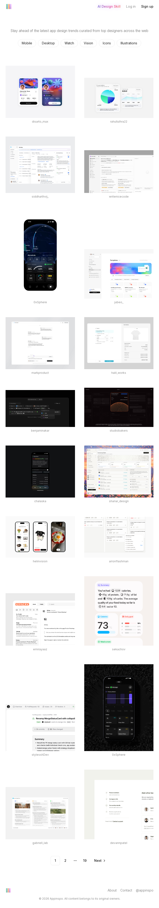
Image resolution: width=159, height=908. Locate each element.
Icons (107, 43)
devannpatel (118, 843)
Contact (126, 890)
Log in (131, 6)
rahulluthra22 (118, 121)
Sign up (147, 6)
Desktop (48, 43)
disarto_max (40, 121)
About (112, 890)
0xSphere (40, 302)
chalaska (40, 501)
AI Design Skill (109, 6)
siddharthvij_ (40, 196)
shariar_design (119, 501)
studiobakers (119, 430)
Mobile (27, 43)
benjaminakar (40, 430)
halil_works (118, 372)
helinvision (40, 561)
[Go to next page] (99, 860)
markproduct (40, 372)
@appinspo (144, 890)
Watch (69, 43)
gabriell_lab (40, 843)
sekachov (118, 649)
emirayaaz (40, 649)
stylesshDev (40, 754)
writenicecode (119, 196)
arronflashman (118, 561)
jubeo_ (118, 302)
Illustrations (129, 43)
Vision (88, 43)
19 (85, 860)
